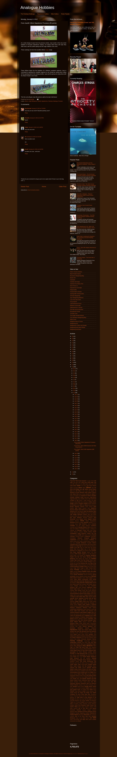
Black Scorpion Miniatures (79, 513)
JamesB (72, 598)
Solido (71, 678)
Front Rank (76, 573)
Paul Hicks (93, 642)
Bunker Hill (72, 277)
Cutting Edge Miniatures (82, 544)
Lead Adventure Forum (75, 303)
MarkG (94, 617)
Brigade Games (83, 519)
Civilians (89, 533)
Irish (75, 595)
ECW (76, 553)
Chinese (90, 531)
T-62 (82, 689)
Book (95, 517)
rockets (71, 664)
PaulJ (71, 644)
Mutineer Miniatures (90, 628)
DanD (75, 545)
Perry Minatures (78, 645)
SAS (87, 669)
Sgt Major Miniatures (91, 673)
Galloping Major (82, 573)
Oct (74, 373)
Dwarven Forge (88, 550)
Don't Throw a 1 (74, 285)
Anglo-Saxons (93, 497)
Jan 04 (76, 462)
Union (71, 703)
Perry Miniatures (88, 645)
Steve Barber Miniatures (88, 684)
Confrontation (93, 536)
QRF (86, 653)
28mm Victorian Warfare (76, 271)
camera (89, 524)
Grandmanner (85, 579)
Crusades (89, 542)
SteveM (75, 686)
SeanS (88, 672)
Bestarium (87, 509)
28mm (26, 101)
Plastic (75, 650)
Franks (94, 569)
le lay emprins (73, 301)
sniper (95, 677)
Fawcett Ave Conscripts (76, 287)
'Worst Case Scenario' (80, 480)
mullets (80, 626)
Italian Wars (82, 596)
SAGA (79, 667)
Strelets (94, 686)
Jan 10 (76, 438)
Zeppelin (90, 719)
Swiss (71, 689)
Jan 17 (76, 423)
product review (92, 652)
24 (72, 340)
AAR (89, 490)
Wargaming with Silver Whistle (77, 327)
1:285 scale (90, 482)
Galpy (26, 127)
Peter (74, 647)
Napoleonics (45, 101)
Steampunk (83, 683)
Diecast (78, 549)
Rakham (92, 655)
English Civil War (74, 557)
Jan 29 (76, 399)
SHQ (87, 675)
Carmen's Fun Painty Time (76, 283)
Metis (76, 620)
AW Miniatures (73, 505)
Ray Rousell (28, 108)
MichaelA (86, 620)
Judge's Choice (82, 601)
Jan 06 (76, 457)
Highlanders (89, 587)
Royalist (94, 664)
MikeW (71, 621)
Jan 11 (76, 436)
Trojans (71, 702)
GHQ (71, 577)
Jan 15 (76, 427)
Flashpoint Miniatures (82, 564)
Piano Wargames (92, 647)
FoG (87, 564)
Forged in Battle (84, 568)
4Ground (91, 489)
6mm (71, 491)
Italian (77, 596)
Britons (87, 520)
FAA (77, 558)
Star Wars (93, 681)
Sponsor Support (82, 681)
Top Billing (94, 698)
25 (72, 338)
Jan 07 (76, 455)
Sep (74, 375)
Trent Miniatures (93, 700)
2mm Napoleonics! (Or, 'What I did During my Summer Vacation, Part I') (86, 227)
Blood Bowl (90, 514)
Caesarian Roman (74, 524)
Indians (71, 595)
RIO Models (82, 662)
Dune (84, 550)
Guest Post (78, 584)
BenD (80, 509)
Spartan (72, 680)
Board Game (90, 516)
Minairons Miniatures (87, 621)
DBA (78, 547)
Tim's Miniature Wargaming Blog (78, 317)
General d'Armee (87, 576)
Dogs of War (87, 549)
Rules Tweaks (65, 14)
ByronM (86, 522)
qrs (88, 653)
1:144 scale (75, 482)
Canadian (72, 525)
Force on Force (90, 566)
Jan (74, 392)
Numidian (91, 634)
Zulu (76, 721)
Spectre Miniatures (91, 680)
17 (72, 355)
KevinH (81, 603)
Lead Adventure (89, 610)
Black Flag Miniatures (79, 511)
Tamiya (94, 689)
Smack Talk (90, 677)
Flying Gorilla (73, 289)
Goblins (83, 577)
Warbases (79, 710)
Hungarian (72, 590)
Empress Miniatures (91, 555)
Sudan (87, 688)
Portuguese (90, 650)
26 (72, 336)
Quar (95, 653)
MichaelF (90, 620)
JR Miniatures (90, 599)
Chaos (88, 530)
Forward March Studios (76, 291)
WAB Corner (73, 319)
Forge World (77, 568)
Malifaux (91, 615)
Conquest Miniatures (90, 538)
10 (72, 474)
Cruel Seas (72, 542)
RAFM (89, 655)
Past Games (84, 642)
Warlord (76, 714)
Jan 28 (76, 401)
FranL (71, 571)
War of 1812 (81, 708)
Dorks (76, 550)
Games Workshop (78, 574)
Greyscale (82, 582)
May (74, 384)
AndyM (81, 497)
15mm (78, 485)
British (82, 520)
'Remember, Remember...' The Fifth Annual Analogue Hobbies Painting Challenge (86, 216)
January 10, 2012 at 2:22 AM (34, 136)
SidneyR (91, 675)
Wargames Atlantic (74, 711)
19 (72, 351)
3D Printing (76, 489)
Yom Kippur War (84, 719)
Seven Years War (82, 674)
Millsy (80, 621)
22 (72, 345)
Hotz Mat (89, 588)
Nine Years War (77, 631)
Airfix (90, 494)
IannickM (84, 592)
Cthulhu (94, 542)
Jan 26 (76, 405)
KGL (89, 603)
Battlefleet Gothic (86, 508)
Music (95, 626)
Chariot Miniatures (74, 531)
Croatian (81, 541)
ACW (86, 492)
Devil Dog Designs (92, 547)
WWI (91, 718)
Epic (81, 557)
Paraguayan (93, 640)
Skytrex (86, 677)
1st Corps (75, 487)
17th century (83, 485)
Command (72, 536)
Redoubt (94, 658)
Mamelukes (72, 617)
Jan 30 (76, 396)
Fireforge (90, 561)
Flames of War (73, 564)
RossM (90, 664)
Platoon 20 (79, 650)
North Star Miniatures (91, 631)
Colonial (94, 535)
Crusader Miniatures (81, 542)
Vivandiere (87, 706)
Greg (78, 582)
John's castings (78, 599)
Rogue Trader (77, 664)
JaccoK (90, 596)
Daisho (94, 544)
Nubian (75, 634)
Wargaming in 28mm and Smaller (78, 325)
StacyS (88, 681)
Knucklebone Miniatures (84, 606)
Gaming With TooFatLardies (77, 293)
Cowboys (91, 539)
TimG (81, 697)
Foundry (76, 569)
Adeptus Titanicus (92, 492)
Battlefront (93, 508)
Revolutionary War (91, 661)
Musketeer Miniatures (76, 628)
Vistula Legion (81, 706)
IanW (88, 592)
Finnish (85, 561)
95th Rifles (78, 491)
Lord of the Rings (92, 614)
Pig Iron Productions (80, 648)
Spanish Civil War (91, 678)
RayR (84, 656)
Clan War (93, 533)
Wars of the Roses (80, 716)
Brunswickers (93, 520)
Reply (26, 113)
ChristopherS (73, 533)
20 (72, 349)
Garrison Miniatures (80, 576)
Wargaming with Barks (75, 329)
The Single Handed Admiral (77, 315)
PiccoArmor (72, 648)
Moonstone (84, 624)
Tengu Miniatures (78, 691)
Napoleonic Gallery (43, 14)
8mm (74, 490)
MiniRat (84, 623)
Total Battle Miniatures (74, 700)
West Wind (88, 716)
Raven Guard (80, 656)
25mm (84, 487)
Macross (83, 615)
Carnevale (72, 527)
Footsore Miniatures (74, 566)
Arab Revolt (93, 498)
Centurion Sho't (93, 527)
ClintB (79, 535)
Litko (87, 613)
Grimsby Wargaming (75, 295)
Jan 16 (76, 425)
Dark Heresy (84, 545)
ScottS (85, 672)
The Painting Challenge (28, 14)
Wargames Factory (92, 711)
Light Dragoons (83, 613)
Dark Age (78, 545)
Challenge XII (73, 530)
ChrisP (94, 531)
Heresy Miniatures (82, 587)
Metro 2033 (80, 620)
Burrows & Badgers (79, 522)
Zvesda (79, 721)
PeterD (83, 647)
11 (72, 472)
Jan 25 (76, 407)
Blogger (86, 753)
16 (72, 358)
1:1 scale (88, 480)
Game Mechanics (88, 573)
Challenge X (87, 528)
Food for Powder (92, 564)
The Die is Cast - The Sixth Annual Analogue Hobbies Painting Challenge (86, 184)
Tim (75, 697)
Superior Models (92, 688)
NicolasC (72, 631)
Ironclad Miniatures (80, 595)
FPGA (81, 569)
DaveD (26, 149)
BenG (83, 509)
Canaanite (94, 524)
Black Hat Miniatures (88, 511)
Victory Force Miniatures (80, 705)
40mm (86, 489)
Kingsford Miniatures (74, 606)
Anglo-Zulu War (73, 498)
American (83, 495)
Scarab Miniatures (77, 670)
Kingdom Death (81, 604)
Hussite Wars (85, 590)
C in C (94, 522)
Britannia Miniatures (74, 520)
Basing (86, 506)
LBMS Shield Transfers (79, 610)
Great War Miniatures (84, 581)
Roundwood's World (75, 311)
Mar (74, 388)
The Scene (78, 694)
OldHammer (79, 637)
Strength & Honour (74, 688)
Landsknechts (80, 609)
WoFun (87, 717)
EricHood (75, 753)
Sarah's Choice (74, 669)
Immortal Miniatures (74, 593)
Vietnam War (93, 705)
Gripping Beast (88, 582)
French (84, 571)
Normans (84, 631)
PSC (76, 653)
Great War (76, 581)
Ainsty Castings (82, 494)
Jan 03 (76, 464)
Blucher (76, 516)
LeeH (92, 612)
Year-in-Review (76, 719)
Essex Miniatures (87, 557)
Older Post (62, 186)
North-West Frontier (74, 632)
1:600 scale (85, 484)
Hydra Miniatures (73, 591)
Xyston (71, 719)
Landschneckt (73, 609)
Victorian (72, 705)
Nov (74, 370)
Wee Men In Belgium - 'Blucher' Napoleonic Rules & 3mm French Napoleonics (85, 195)
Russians (89, 666)
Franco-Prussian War (88, 569)
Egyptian (84, 553)
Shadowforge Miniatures (75, 675)
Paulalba (27, 118)
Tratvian (87, 700)
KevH (78, 603)
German (93, 576)
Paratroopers (73, 642)
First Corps (76, 563)
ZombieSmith (72, 721)
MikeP (94, 620)
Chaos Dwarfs (93, 530)
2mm (93, 487)
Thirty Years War (85, 694)
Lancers (94, 607)
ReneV (84, 659)
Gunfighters (84, 584)
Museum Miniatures (88, 626)
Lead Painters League (85, 612)
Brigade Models (92, 519)
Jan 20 (76, 418)
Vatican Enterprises (83, 703)
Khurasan (92, 603)
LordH (71, 615)
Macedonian (78, 615)
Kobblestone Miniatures (81, 607)
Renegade (79, 659)
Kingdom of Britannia (91, 604)
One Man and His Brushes (76, 309)
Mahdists (87, 615)
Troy (74, 702)
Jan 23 (76, 412)
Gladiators (79, 577)
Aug (74, 377)
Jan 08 (76, 453)
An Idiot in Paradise (91, 495)
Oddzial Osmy (73, 636)
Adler (71, 494)
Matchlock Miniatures (83, 618)
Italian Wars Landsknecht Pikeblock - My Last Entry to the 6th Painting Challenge (86, 238)
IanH (81, 592)
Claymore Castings (74, 534)
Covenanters (85, 539)
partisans (79, 642)
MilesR (76, 621)
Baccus (86, 505)
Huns (76, 590)
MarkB (87, 617)
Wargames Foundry (74, 713)
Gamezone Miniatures (87, 574)
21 (72, 347)
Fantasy (93, 558)
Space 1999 (79, 678)
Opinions (72, 639)
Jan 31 (76, 394)
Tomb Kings (81, 698)
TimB (78, 697)
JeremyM (86, 598)
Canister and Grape (75, 281)
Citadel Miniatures (81, 533)
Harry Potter (87, 585)
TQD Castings (82, 700)
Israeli (94, 595)
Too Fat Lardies (88, 699)
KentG (74, 603)
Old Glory (88, 636)
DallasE (72, 545)
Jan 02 (76, 466)
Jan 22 (76, 414)
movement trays (73, 626)
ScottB (82, 672)
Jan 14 (76, 429)
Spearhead (84, 680)
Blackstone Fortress (82, 514)
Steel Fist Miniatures (91, 683)
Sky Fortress (81, 677)
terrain (84, 691)
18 (72, 353)
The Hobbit (80, 692)
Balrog (90, 505)
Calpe (47, 49)
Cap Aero (78, 525)
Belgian (76, 509)
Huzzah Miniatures (92, 590)
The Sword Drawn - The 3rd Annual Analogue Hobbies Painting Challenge (86, 175)
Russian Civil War (82, 666)
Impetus (88, 593)
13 (72, 364)
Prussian (60, 101)
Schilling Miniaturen (89, 670)
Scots (79, 672)
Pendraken (89, 644)
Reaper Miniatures (91, 656)
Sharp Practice (83, 675)
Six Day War (76, 677)
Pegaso (84, 644)
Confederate (87, 536)
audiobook (76, 503)
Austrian (86, 503)
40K (83, 489)
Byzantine (91, 522)
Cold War (90, 534)
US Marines (76, 703)
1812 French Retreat (91, 485)
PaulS (74, 644)
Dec (74, 368)
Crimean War (76, 541)
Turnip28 (82, 702)
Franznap (75, 571)
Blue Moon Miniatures (82, 516)
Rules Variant (73, 666)
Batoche (91, 506)
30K (95, 487)
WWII (94, 718)
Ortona (78, 639)
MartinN (72, 618)
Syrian (78, 689)
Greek (91, 581)
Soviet (74, 678)
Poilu (83, 650)
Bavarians (72, 509)
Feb (74, 390)
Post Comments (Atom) (33, 190)
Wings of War (79, 717)
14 (72, 362)
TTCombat (78, 702)
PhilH (86, 647)
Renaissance (73, 659)
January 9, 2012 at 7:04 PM (38, 108)
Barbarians (94, 505)
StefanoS (76, 684)
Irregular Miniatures (88, 595)
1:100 (92, 480)
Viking (75, 706)
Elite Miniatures (93, 553)
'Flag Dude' (72, 480)
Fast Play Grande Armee (87, 560)
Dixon (82, 549)
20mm (80, 487)
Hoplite (75, 589)
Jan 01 (76, 468)
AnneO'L (83, 498)
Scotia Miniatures (74, 672)
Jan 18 (76, 420)
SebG (91, 672)
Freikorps (80, 571)
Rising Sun (87, 662)
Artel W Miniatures (84, 501)
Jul (74, 379)
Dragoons (80, 550)
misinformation (93, 623)
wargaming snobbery (84, 713)
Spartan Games (77, 680)
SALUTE (84, 667)
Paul (89, 642)
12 (72, 366)
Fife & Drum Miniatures (79, 561)
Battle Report (78, 508)
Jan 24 (76, 409)
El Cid (87, 553)
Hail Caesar (89, 584)
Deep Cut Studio (83, 547)
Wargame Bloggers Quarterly (89, 709)
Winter (84, 718)
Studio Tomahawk (81, 688)
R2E (86, 655)
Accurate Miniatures (79, 492)
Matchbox (76, 618)
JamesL (76, 598)
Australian (81, 503)
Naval (79, 629)
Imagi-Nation (93, 592)
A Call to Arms (84, 490)
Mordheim (89, 624)
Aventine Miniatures (92, 503)
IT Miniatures (73, 596)
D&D (89, 544)
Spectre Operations (74, 681)
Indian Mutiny (93, 593)
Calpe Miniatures (33, 101)
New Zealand (85, 629)
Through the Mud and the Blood (80, 695)
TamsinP (72, 691)
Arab (89, 498)
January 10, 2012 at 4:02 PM (36, 149)
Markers (91, 617)
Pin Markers (93, 648)
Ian (26, 136)
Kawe (71, 603)
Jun (74, 381)
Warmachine (81, 714)
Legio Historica (76, 613)
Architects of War (74, 500)
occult (95, 634)
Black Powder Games (75, 273)
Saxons (72, 670)
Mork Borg (93, 624)
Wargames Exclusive (82, 711)
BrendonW (72, 519)
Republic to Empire (91, 659)
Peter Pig (78, 647)
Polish (86, 650)
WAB (95, 706)
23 (72, 342)
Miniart (76, 623)
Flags (89, 563)
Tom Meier (77, 698)
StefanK (72, 684)
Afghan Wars (76, 494)
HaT (77, 587)
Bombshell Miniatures (88, 517)
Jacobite (94, 596)
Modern (72, 624)
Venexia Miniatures (92, 703)
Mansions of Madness (80, 617)
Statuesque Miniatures (75, 683)
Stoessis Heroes (80, 686)
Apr (74, 386)
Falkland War (81, 558)
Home (44, 186)
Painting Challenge (53, 101)
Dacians (91, 544)
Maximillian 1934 (92, 618)
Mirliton (88, 623)
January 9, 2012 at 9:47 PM (37, 118)
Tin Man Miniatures (88, 697)
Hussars (80, 590)
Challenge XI (93, 528)
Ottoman (94, 639)
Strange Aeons (88, 686)
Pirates (71, 650)
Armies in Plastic (83, 500)
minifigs (80, 623)
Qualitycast (91, 653)
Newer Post (25, 186)
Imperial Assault (82, 593)
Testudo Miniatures (90, 691)
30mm (71, 489)
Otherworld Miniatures (86, 639)
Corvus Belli (80, 539)
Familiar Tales (88, 558)
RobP (95, 663)
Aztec (83, 505)
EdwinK (79, 553)
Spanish (84, 678)
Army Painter (77, 502)
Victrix (88, 705)
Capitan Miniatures (86, 525)
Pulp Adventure (81, 653)
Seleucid (75, 673)
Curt (76, 544)
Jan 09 (76, 440)
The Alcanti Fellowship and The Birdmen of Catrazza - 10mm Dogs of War (86, 164)
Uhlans (94, 702)
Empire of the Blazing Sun (79, 555)
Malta (95, 615)
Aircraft (87, 494)
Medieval (72, 620)
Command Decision (79, 536)
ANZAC (86, 498)
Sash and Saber (92, 669)
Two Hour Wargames (88, 702)
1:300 (95, 482)
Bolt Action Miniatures (76, 517)
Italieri (87, 596)
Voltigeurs (91, 706)
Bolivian (94, 516)
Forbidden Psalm (83, 566)
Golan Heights (89, 577)
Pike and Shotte (87, 648)
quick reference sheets (75, 655)
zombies (94, 719)
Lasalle (92, 609)
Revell (84, 661)
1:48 (73, 484)
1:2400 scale (84, 482)
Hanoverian (81, 585)
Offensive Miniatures (81, 636)
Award (78, 505)
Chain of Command (80, 528)
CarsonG (76, 527)
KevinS (85, 603)
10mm (74, 485)
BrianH (77, 519)
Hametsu (76, 585)
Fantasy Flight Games (75, 560)
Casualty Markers (82, 527)
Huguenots (94, 588)
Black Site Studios (89, 512)
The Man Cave (73, 313)
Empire (71, 555)
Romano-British (84, 664)
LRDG (74, 615)
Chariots (85, 531)
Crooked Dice (93, 541)
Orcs (75, 639)
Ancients (72, 497)
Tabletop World (86, 689)
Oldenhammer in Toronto (76, 307)
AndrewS (77, 497)
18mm (71, 487)
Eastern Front (90, 552)
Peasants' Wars (79, 644)
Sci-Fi (94, 670)
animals (78, 498)
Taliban (91, 689)
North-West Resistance (84, 632)
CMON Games (84, 534)
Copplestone (73, 539)
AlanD (93, 494)
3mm (81, 489)
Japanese (81, 598)
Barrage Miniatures (74, 506)
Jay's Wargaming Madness (76, 297)
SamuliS (89, 667)
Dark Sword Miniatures (91, 545)
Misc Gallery (55, 14)
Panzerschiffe (87, 640)
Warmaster (86, 714)
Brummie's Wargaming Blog (77, 275)
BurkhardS (72, 522)
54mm (94, 489)
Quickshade (82, 655)
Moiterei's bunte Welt (75, 305)
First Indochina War (82, 563)
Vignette (72, 706)
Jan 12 (76, 433)
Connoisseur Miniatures (76, 538)
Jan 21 (76, 416)
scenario (83, 670)
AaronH (92, 491)
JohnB (84, 599)
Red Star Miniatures (85, 658)
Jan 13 (76, 431)
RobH (91, 663)
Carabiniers (93, 525)
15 (72, 360)
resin (81, 661)
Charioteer (81, 531)
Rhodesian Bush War (74, 662)
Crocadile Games (86, 541)
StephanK (81, 684)
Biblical (90, 509)
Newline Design (92, 629)
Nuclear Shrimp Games (83, 634)
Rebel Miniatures (74, 658)
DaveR (75, 547)
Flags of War (93, 563)
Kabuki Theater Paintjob (91, 601)
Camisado (72, 279)
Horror (78, 589)
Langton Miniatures (87, 609)
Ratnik (74, 656)
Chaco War (72, 528)
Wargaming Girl (74, 323)
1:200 (79, 482)
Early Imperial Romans (79, 552)
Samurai (94, 667)
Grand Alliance (77, 579)
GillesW (75, 577)
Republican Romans (74, 661)
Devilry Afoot (73, 549)
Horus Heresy (84, 588)
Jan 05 (76, 460)
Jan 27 (76, 403)
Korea (90, 607)
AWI (81, 505)
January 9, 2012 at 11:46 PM (36, 127)
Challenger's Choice (81, 530)
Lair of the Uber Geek (75, 299)
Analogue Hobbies (37, 7)
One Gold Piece (85, 637)
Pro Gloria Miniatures (82, 652)
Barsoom (82, 506)
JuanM (39, 101)
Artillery (90, 502)
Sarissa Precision (82, 669)
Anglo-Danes (86, 497)
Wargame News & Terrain (76, 321)
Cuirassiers (72, 544)
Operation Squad (92, 637)
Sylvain (75, 689)
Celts (88, 527)
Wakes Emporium (74, 708)
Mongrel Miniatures (78, 624)
